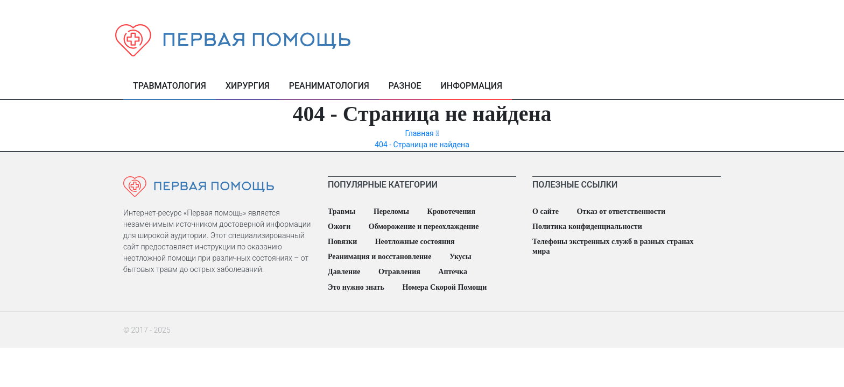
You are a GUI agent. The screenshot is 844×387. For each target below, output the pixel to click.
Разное (405, 86)
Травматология (169, 86)
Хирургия (248, 86)
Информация (471, 86)
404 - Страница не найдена (422, 144)
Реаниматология (329, 86)
